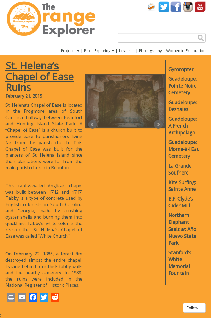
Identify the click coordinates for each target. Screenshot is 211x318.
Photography (150, 50)
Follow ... (194, 307)
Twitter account (163, 6)
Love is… (126, 50)
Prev (92, 124)
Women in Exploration (186, 50)
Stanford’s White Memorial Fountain (179, 262)
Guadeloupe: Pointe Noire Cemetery (182, 85)
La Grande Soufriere (179, 169)
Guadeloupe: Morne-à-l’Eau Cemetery (184, 149)
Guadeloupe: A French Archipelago (182, 126)
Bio (87, 50)
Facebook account (175, 6)
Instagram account (187, 6)
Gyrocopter (180, 69)
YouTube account (200, 6)
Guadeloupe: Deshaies (182, 105)
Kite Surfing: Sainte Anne (182, 185)
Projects (70, 50)
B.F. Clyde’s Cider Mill (180, 202)
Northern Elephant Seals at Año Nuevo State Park (182, 229)
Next (158, 124)
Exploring (104, 50)
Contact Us (151, 6)
